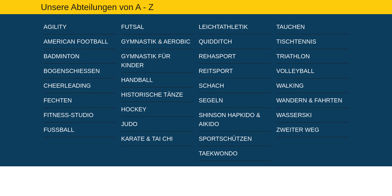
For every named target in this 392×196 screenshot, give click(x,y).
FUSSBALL (59, 129)
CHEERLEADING (67, 85)
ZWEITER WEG (297, 129)
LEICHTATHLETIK (223, 26)
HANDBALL (137, 79)
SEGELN (211, 100)
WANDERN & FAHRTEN (309, 100)
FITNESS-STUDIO (68, 115)
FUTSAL (132, 26)
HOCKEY (133, 109)
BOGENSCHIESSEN (72, 71)
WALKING (290, 85)
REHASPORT (217, 56)
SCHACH (211, 85)
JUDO (129, 124)
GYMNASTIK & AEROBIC (155, 41)
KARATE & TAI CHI (147, 138)
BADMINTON (61, 56)
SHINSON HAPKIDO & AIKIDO (229, 119)
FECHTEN (58, 100)
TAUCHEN (290, 26)
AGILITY (55, 26)
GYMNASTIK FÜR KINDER (145, 61)
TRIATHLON (293, 56)
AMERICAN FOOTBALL (76, 41)
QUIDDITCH (215, 41)
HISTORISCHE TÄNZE (152, 94)
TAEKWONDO (218, 153)
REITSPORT (216, 71)
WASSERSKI (294, 115)
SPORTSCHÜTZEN (225, 138)
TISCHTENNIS (296, 41)
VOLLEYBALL (295, 71)
